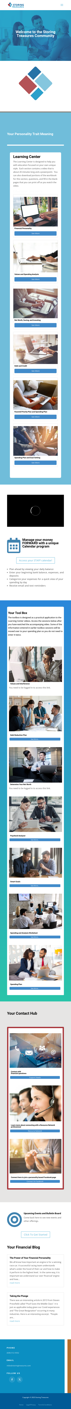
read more (15, 1282)
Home (21, 1405)
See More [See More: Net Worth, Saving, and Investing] (36, 325)
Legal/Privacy (31, 1405)
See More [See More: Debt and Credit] (36, 371)
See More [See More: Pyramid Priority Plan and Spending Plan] (36, 417)
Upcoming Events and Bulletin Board (42, 1213)
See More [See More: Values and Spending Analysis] (36, 279)
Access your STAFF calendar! (35, 560)
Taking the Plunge (19, 1296)
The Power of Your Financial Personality (30, 1258)
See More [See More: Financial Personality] (36, 233)
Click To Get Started (35, 1234)
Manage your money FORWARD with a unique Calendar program (40, 543)
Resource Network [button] (35, 1131)
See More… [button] (35, 739)
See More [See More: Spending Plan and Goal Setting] (36, 462)
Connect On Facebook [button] (35, 1181)
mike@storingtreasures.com (19, 1365)
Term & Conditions (45, 1405)
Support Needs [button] (35, 1077)
